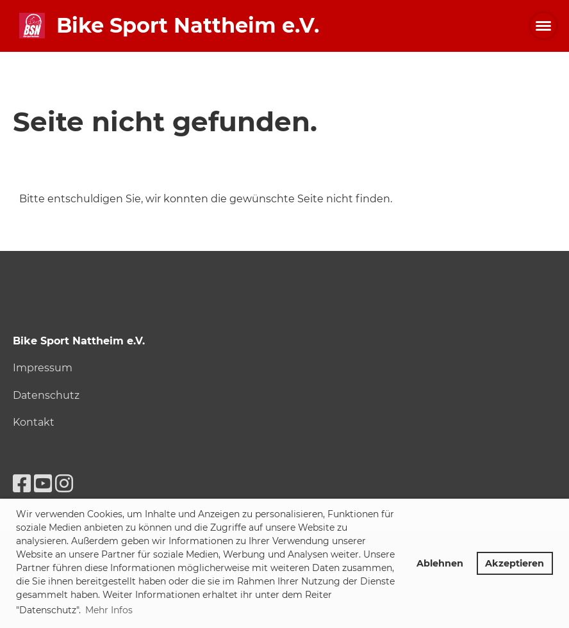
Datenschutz (46, 395)
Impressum (42, 368)
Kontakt (33, 422)
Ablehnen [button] (439, 563)
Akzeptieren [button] (514, 563)
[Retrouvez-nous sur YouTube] (43, 483)
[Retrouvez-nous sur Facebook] (22, 483)
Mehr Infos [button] (109, 610)
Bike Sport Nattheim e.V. (187, 25)
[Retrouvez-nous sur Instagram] (64, 483)
